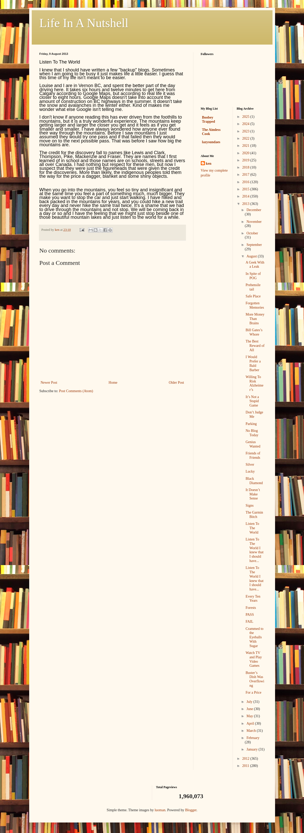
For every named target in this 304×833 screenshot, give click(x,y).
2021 (246, 146)
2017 (246, 174)
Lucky (250, 471)
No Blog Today (252, 433)
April (250, 723)
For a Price (253, 692)
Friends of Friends (253, 455)
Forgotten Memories (255, 305)
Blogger (190, 810)
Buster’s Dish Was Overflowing (255, 679)
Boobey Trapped (208, 119)
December (253, 210)
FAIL (249, 621)
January (252, 749)
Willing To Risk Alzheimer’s (254, 383)
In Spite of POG (253, 276)
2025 (246, 117)
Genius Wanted (253, 444)
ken (209, 163)
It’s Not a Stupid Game (252, 401)
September (254, 245)
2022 (246, 138)
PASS (250, 615)
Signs (250, 505)
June (250, 709)
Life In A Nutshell (84, 23)
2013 (246, 204)
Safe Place (253, 296)
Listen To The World (252, 528)
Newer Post (49, 382)
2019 (246, 160)
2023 (246, 131)
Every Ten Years (253, 599)
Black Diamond (254, 481)
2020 (246, 153)
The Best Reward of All (255, 345)
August (252, 256)
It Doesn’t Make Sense (253, 494)
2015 (246, 189)
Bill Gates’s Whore (254, 332)
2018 (246, 167)
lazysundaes (211, 142)
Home (113, 382)
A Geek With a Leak (255, 265)
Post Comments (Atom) (76, 391)
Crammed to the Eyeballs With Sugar (255, 637)
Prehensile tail (253, 287)
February (252, 738)
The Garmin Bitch (254, 515)
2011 (246, 766)
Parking (251, 424)
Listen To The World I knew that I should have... (255, 550)
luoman (160, 810)
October (252, 233)
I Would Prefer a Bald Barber (253, 363)
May (250, 716)
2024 (246, 124)
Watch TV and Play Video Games (254, 659)
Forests (251, 608)
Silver (250, 464)
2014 (246, 196)
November (253, 222)
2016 (246, 182)
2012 (246, 759)
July (249, 702)
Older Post (176, 382)
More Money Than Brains (255, 319)
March (251, 731)
